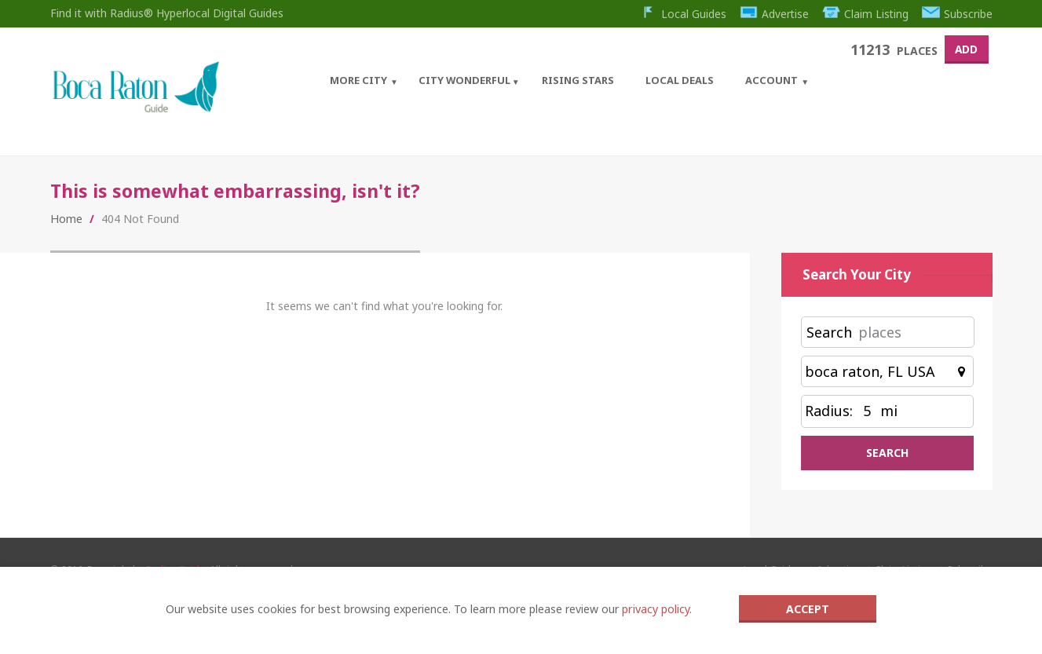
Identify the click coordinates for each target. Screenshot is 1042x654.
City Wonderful (461, 79)
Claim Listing (865, 12)
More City (355, 79)
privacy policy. (657, 608)
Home (66, 222)
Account (768, 79)
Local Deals (676, 79)
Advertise (772, 12)
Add (965, 48)
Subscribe (957, 12)
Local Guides (680, 12)
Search (829, 336)
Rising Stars (575, 79)
